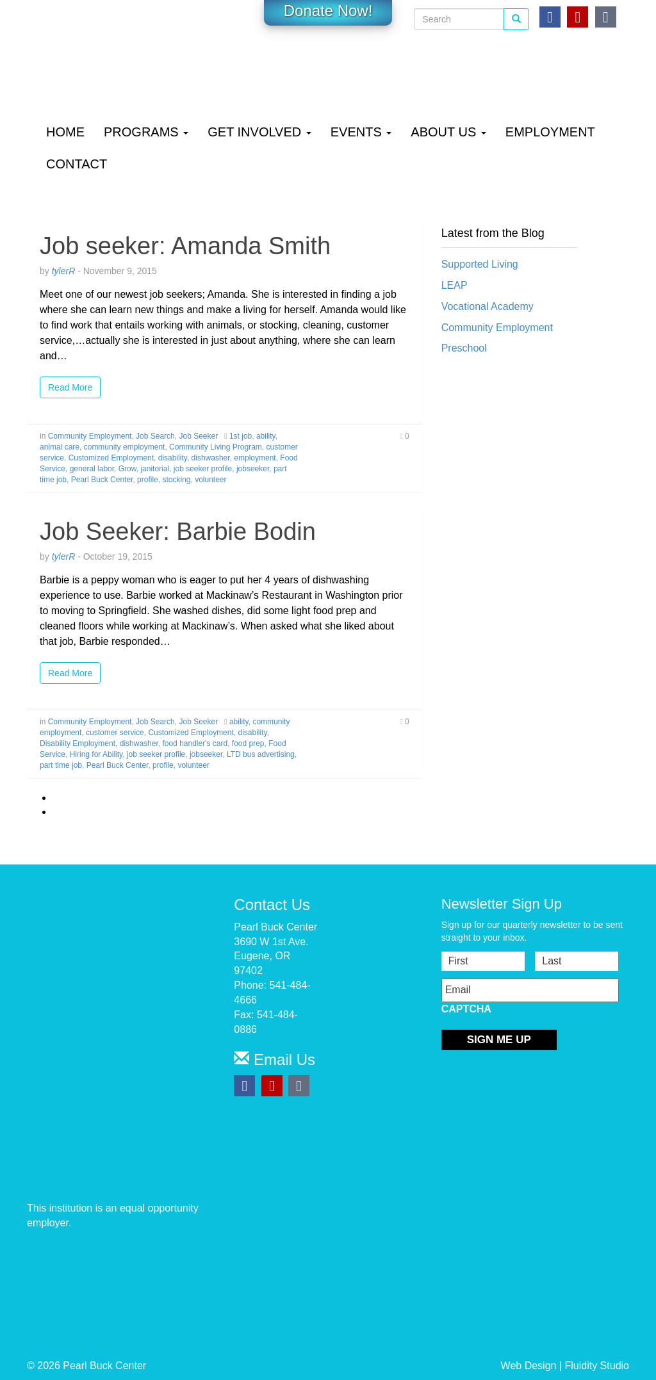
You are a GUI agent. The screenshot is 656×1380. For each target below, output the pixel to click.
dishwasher (211, 457)
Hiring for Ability (96, 754)
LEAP (454, 285)
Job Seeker (198, 436)
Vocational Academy (487, 306)
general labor (92, 468)
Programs (146, 132)
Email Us (274, 1059)
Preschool (464, 348)
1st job (240, 436)
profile (147, 479)
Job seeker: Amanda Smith (185, 245)
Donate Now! (328, 10)
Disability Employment (77, 743)
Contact (76, 164)
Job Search (155, 436)
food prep (248, 743)
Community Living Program (215, 446)
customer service (115, 732)
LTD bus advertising (261, 754)
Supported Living (479, 264)
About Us (448, 132)
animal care (59, 446)
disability (172, 457)
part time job (61, 765)
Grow (127, 468)
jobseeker (252, 468)
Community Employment (90, 436)
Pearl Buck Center (102, 479)
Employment (550, 132)
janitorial (154, 468)
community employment (124, 446)
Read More (70, 387)
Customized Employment (111, 457)
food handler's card (194, 743)
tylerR (64, 271)
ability (265, 436)
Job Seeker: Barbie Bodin (178, 531)
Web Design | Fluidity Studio (565, 1365)
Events (361, 132)
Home (65, 132)
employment (254, 457)
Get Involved (259, 132)
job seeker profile (203, 468)
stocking (176, 479)
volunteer (210, 479)
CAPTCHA (466, 1008)
